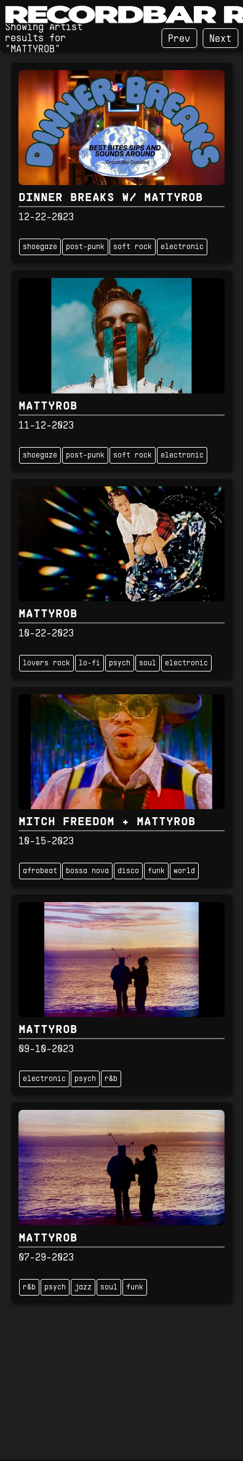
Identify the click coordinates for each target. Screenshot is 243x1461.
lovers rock (46, 663)
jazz (83, 1287)
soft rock (132, 247)
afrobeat (40, 871)
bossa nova (87, 871)
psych (119, 663)
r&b (111, 1079)
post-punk (85, 247)
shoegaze (40, 247)
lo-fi (89, 663)
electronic (182, 247)
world (184, 871)
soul (147, 663)
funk (156, 871)
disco (128, 871)
